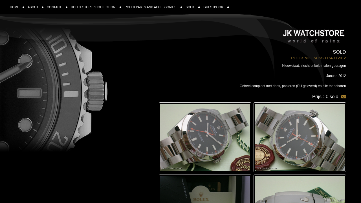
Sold (339, 52)
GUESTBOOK (216, 7)
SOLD (193, 7)
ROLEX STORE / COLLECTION (96, 7)
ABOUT (35, 7)
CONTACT (57, 7)
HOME (17, 7)
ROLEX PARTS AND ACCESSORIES (153, 7)
